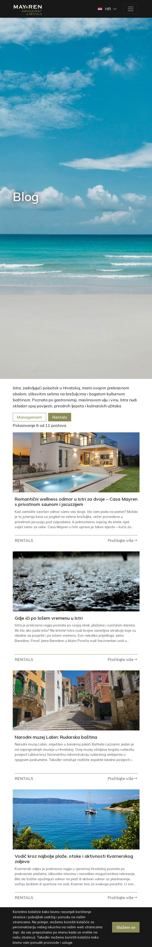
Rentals (59, 417)
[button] (108, 9)
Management (29, 417)
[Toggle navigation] (131, 9)
